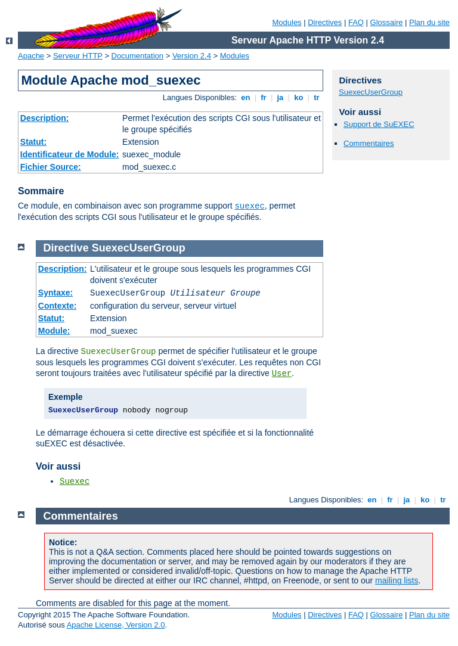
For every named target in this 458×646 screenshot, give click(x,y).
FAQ (356, 22)
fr (264, 97)
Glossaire (386, 22)
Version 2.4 (191, 55)
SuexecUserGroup (371, 92)
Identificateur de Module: (69, 154)
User (282, 373)
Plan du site (429, 22)
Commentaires (369, 143)
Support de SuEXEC (379, 124)
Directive (66, 248)
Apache (31, 55)
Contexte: (57, 305)
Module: (54, 331)
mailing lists (396, 580)
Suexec (74, 481)
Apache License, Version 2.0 (116, 624)
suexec (249, 206)
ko (298, 97)
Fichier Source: (50, 167)
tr (317, 97)
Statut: (33, 142)
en (245, 97)
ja (280, 97)
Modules (286, 22)
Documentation (137, 55)
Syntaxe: (55, 292)
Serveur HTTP (78, 55)
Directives (325, 22)
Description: (44, 118)
